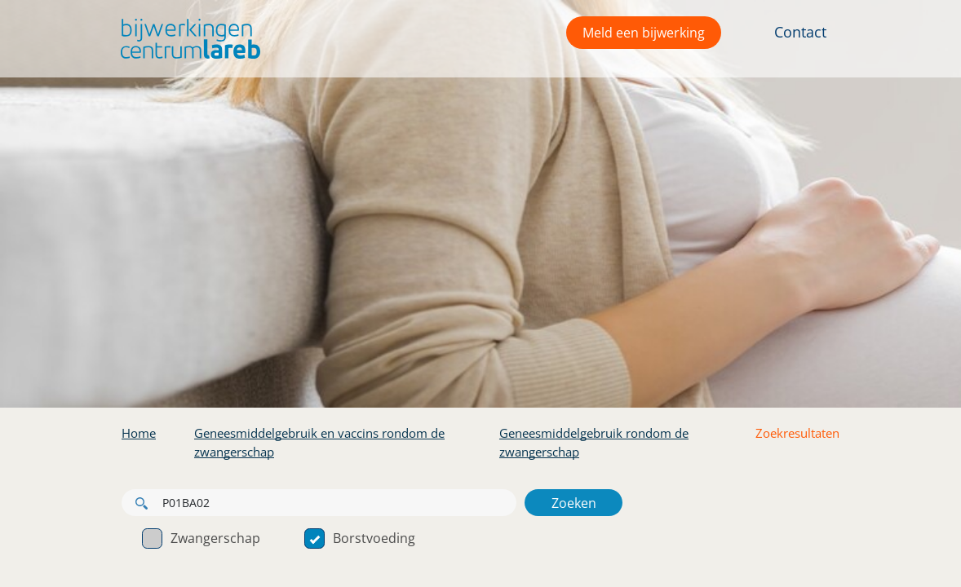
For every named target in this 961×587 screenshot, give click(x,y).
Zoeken (573, 503)
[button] (186, 39)
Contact (800, 32)
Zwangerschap (201, 538)
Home (139, 433)
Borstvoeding (359, 538)
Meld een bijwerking (643, 33)
